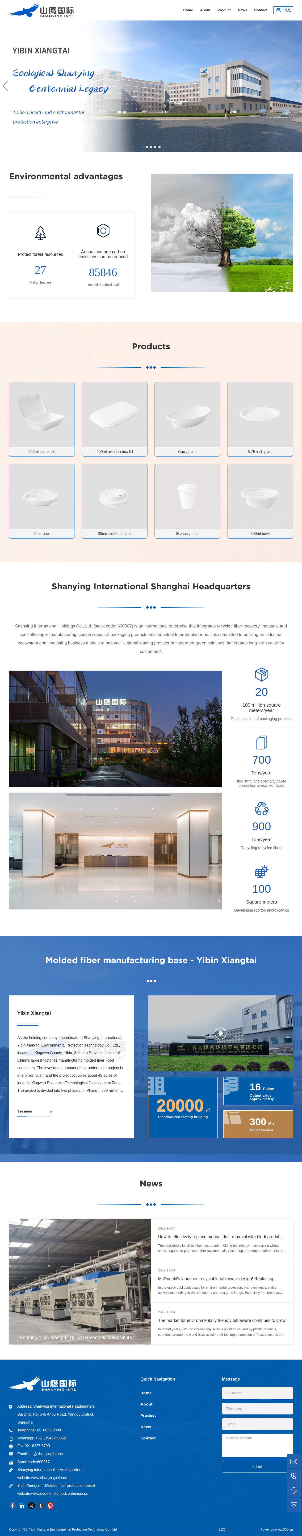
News (242, 10)
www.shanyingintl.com (49, 1478)
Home (188, 10)
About (205, 10)
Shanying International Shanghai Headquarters (151, 586)
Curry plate (187, 452)
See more (24, 1111)
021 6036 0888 (48, 1430)
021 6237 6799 (37, 1446)
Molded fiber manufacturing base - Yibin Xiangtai (151, 960)
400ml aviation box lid (114, 452)
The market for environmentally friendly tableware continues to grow (221, 1320)
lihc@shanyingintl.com (46, 1454)
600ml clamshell (41, 452)
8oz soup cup (187, 534)
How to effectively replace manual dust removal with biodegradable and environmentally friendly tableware (221, 1239)
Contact (260, 10)
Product (224, 10)
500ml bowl (260, 534)
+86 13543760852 (50, 1438)
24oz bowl (42, 534)
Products (151, 346)
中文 (283, 10)
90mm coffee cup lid (114, 534)
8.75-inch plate (260, 452)
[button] (142, 147)
